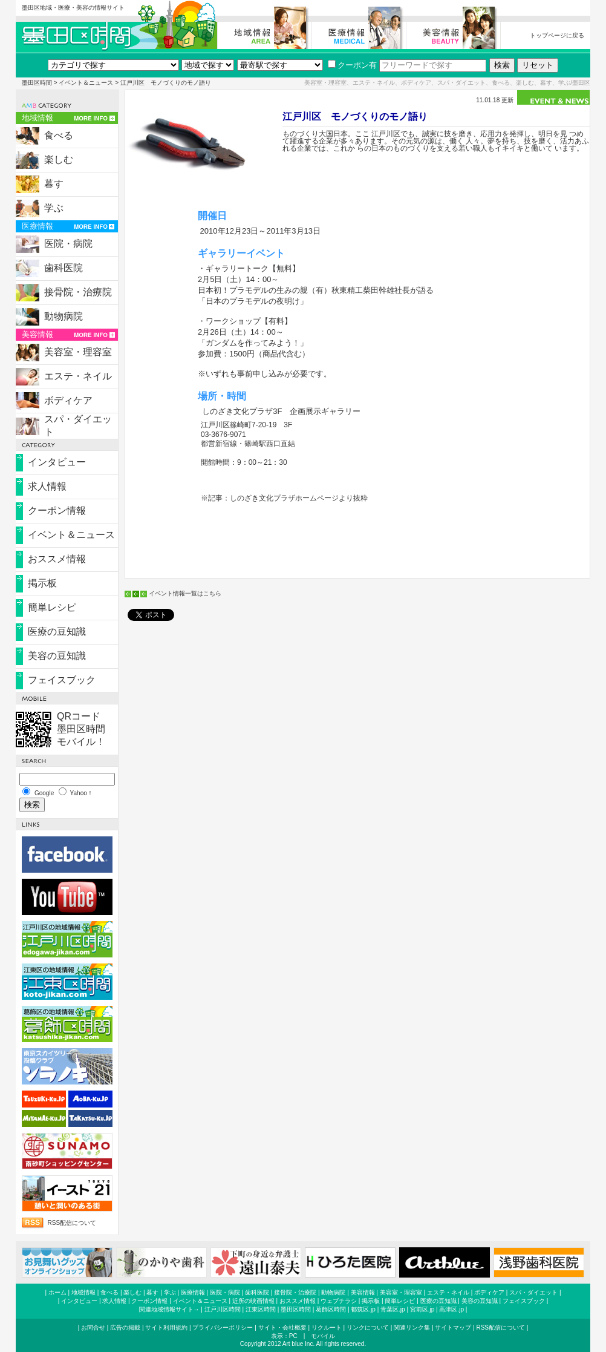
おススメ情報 (57, 559)
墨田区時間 (37, 82)
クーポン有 (352, 65)
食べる (58, 135)
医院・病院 (68, 243)
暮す (54, 184)
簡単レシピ (52, 607)
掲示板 (42, 583)
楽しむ (58, 159)
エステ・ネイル (78, 376)
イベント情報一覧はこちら (185, 593)
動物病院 (63, 316)
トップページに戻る (557, 35)
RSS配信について (72, 1222)
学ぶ (54, 208)
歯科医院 (63, 268)
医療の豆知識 (57, 631)
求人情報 (47, 486)
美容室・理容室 (78, 352)
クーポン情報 (57, 510)
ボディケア (68, 400)
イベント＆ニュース (86, 82)
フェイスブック (62, 680)
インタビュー (57, 462)
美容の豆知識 (57, 656)
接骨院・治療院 (78, 292)
